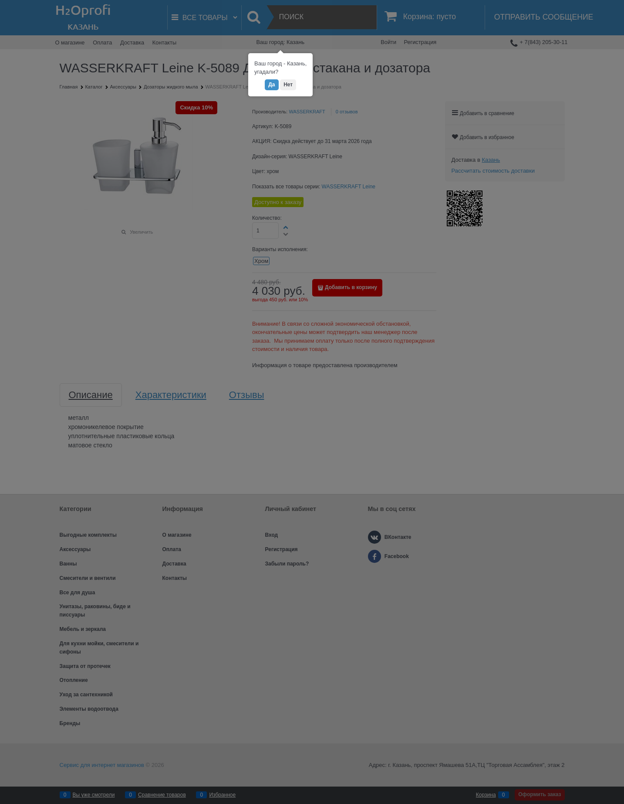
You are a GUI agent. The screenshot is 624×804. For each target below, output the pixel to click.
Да (271, 85)
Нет (288, 85)
